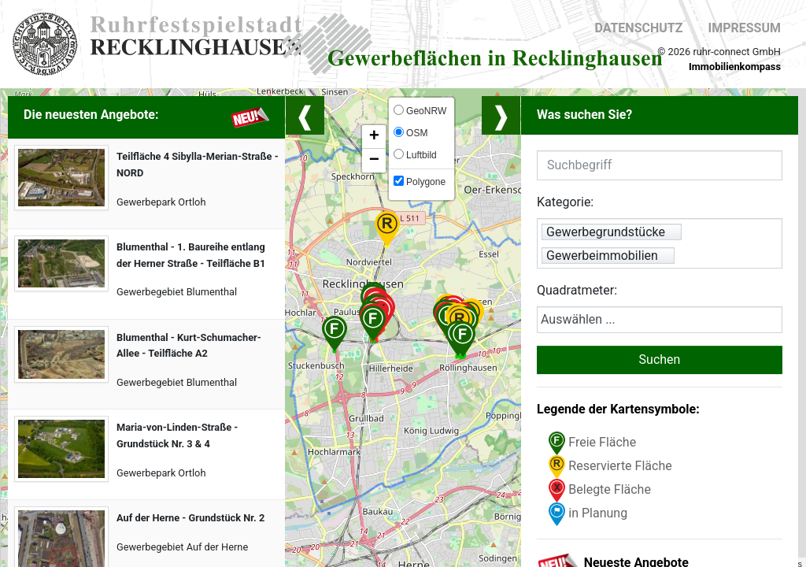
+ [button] (374, 137)
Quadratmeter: (577, 290)
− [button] (374, 160)
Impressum (744, 27)
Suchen (660, 359)
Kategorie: (565, 202)
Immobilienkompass (735, 66)
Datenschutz (638, 27)
